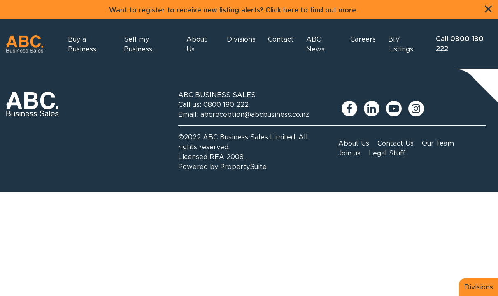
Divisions (478, 287)
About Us (353, 143)
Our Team (438, 143)
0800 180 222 (226, 104)
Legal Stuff (387, 153)
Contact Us (395, 143)
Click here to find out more (310, 10)
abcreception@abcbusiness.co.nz (254, 114)
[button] (200, 44)
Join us (349, 153)
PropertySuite (243, 166)
